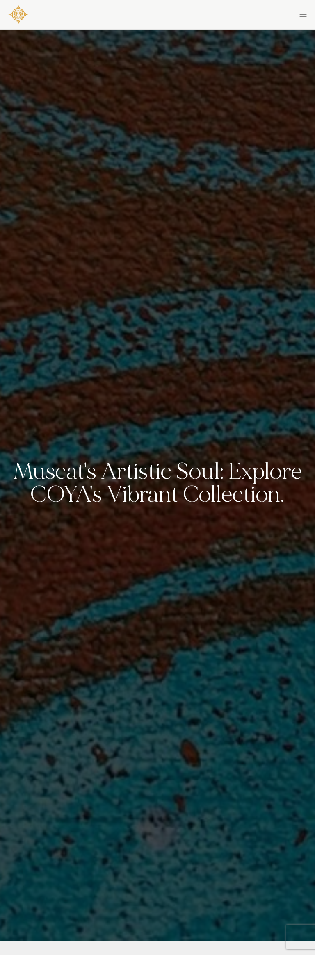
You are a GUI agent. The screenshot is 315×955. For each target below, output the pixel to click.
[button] (232, 13)
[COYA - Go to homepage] (18, 12)
